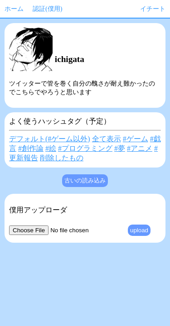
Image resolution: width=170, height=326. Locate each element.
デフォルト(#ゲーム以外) (49, 139)
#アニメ (139, 148)
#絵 (50, 148)
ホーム (14, 8)
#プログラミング (85, 148)
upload (139, 230)
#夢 (119, 148)
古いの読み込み (85, 180)
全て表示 (106, 139)
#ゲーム (135, 139)
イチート (152, 8)
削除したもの (61, 158)
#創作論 (31, 148)
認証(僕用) (48, 8)
